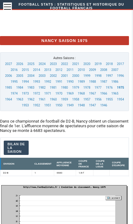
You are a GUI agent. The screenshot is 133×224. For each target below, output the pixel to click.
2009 (92, 70)
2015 (25, 70)
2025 (30, 64)
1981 (53, 87)
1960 (53, 99)
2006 (8, 75)
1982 (42, 87)
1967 (92, 93)
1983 (30, 87)
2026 (19, 64)
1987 (103, 81)
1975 (120, 87)
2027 (8, 64)
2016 (14, 70)
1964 (8, 99)
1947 (92, 105)
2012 (58, 70)
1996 (120, 75)
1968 (81, 93)
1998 (98, 75)
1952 (36, 105)
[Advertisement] (71, 21)
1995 (14, 81)
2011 (70, 70)
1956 (98, 99)
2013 (47, 70)
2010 (81, 70)
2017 (120, 64)
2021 (75, 64)
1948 (81, 105)
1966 (103, 93)
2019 (98, 64)
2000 (75, 75)
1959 (64, 99)
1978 (86, 87)
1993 (36, 81)
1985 (8, 87)
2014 (36, 70)
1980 (64, 87)
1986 (115, 81)
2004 (30, 75)
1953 (25, 105)
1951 (47, 105)
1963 (19, 99)
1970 (58, 93)
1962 (30, 99)
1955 (109, 99)
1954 (120, 99)
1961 (42, 99)
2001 (64, 75)
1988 (92, 81)
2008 (103, 70)
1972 (36, 93)
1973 (25, 93)
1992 (47, 81)
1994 (25, 81)
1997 (109, 75)
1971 (47, 93)
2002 (53, 75)
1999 (86, 75)
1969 (70, 93)
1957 (86, 99)
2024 (42, 64)
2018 (109, 64)
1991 (58, 81)
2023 (53, 64)
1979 (75, 87)
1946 (103, 105)
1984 (19, 87)
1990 (70, 81)
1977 (97, 87)
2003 (42, 75)
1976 (109, 87)
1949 (70, 105)
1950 (58, 105)
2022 (64, 64)
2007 (115, 70)
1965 (115, 93)
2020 (86, 64)
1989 (81, 81)
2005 (19, 75)
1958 (75, 99)
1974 (14, 93)
